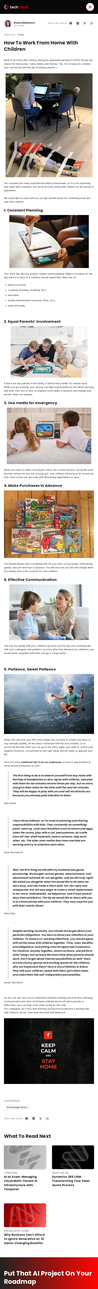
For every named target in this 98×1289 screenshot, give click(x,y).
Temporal (11, 1172)
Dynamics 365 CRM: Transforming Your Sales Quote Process (71, 1181)
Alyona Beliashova (24, 22)
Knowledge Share (17, 1107)
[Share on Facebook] (70, 23)
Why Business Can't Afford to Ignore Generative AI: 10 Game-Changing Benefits (24, 1239)
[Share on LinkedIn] (77, 23)
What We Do (60, 1172)
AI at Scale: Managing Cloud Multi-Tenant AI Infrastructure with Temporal (20, 1183)
